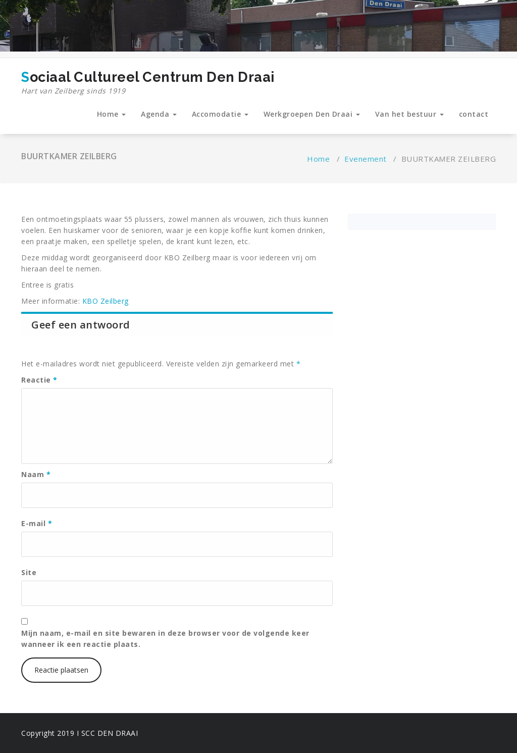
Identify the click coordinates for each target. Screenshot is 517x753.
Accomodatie (220, 114)
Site (28, 572)
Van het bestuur (409, 114)
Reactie (39, 380)
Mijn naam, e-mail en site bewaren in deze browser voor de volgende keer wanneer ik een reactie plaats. (165, 638)
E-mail (36, 523)
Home (111, 114)
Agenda (159, 114)
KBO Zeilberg (105, 301)
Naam (35, 474)
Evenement (365, 159)
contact (474, 114)
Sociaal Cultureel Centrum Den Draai (148, 83)
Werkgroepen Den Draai (312, 114)
